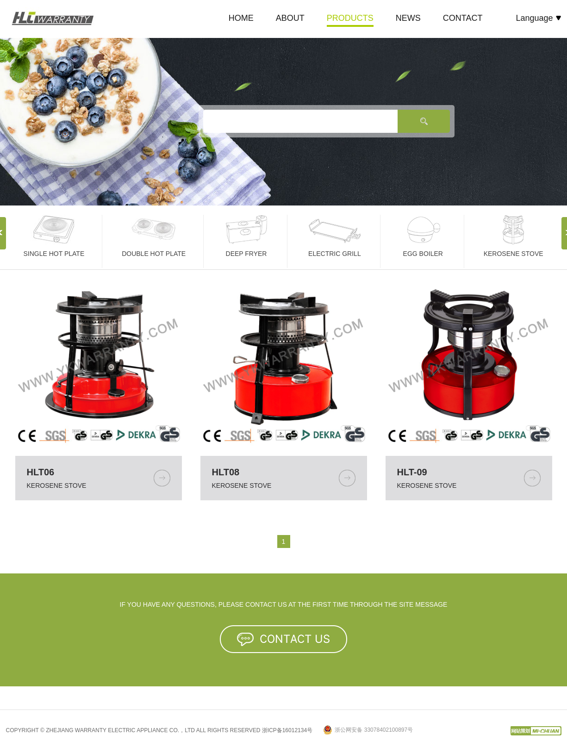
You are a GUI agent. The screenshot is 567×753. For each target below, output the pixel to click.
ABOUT (290, 18)
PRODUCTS (350, 18)
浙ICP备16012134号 (287, 730)
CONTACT (463, 18)
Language (538, 18)
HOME (241, 18)
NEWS (408, 18)
